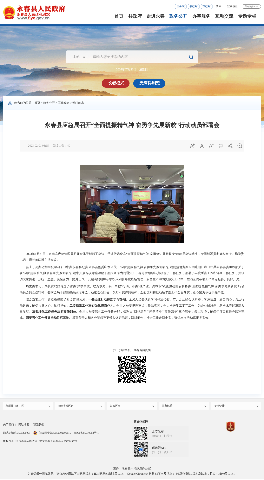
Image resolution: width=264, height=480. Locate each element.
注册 (235, 6)
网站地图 (23, 425)
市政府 (207, 6)
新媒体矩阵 (141, 422)
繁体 (218, 6)
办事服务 (201, 16)
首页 (118, 16)
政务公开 (178, 16)
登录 (229, 6)
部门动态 (78, 102)
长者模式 (116, 83)
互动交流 (224, 16)
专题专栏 (247, 16)
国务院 (181, 6)
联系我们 (38, 425)
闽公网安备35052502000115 (52, 433)
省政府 (194, 6)
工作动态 (64, 102)
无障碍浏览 (150, 83)
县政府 (135, 16)
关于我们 (8, 425)
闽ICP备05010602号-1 (86, 433)
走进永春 (155, 16)
